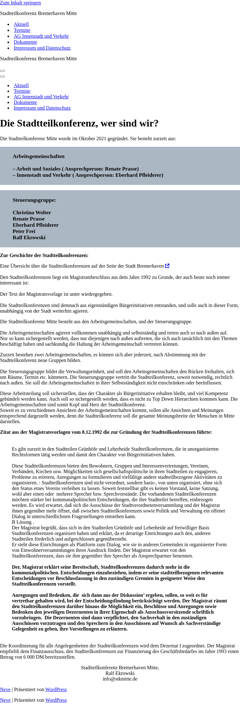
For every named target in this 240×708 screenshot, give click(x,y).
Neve (5, 689)
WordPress (56, 689)
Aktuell (21, 24)
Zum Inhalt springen (20, 2)
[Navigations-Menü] (2, 71)
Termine (22, 30)
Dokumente (25, 42)
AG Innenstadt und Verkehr (41, 36)
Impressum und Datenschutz (42, 48)
